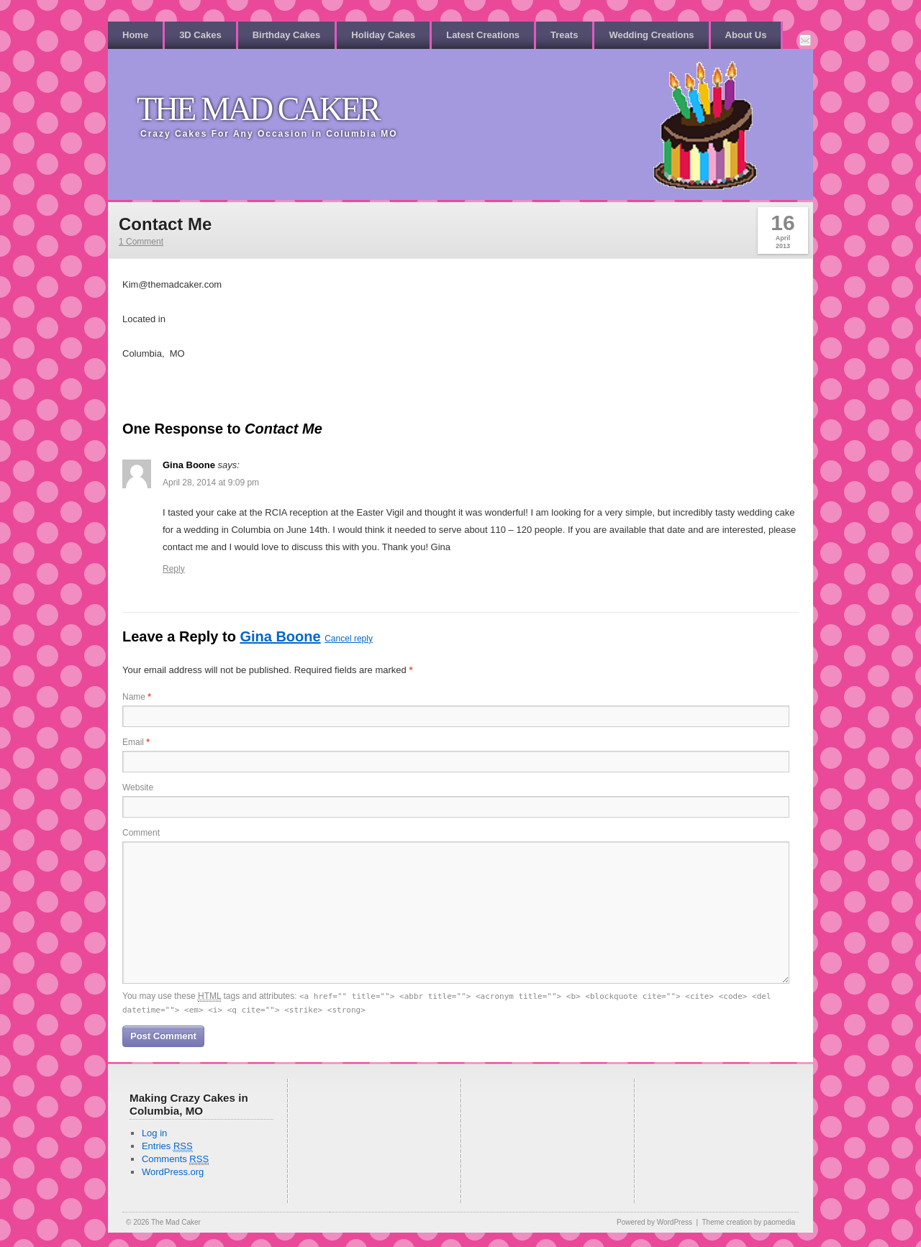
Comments (175, 1159)
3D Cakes (200, 34)
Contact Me (165, 224)
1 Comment (141, 242)
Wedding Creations (651, 34)
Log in (154, 1133)
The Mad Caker (258, 109)
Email (136, 742)
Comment (141, 833)
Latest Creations (483, 34)
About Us (746, 34)
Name (136, 697)
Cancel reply (349, 639)
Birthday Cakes (287, 34)
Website (137, 787)
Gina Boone (280, 636)
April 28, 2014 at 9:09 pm (211, 483)
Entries (167, 1146)
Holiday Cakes (383, 34)
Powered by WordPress (654, 1222)
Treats (564, 34)
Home (135, 34)
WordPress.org (173, 1171)
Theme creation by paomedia (748, 1222)
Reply (174, 569)
